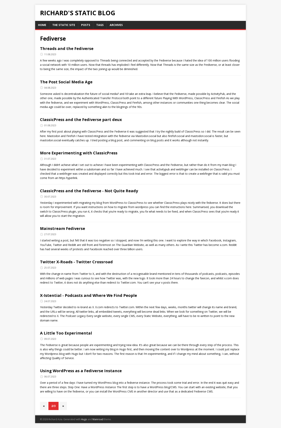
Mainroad (97, 419)
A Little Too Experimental (66, 333)
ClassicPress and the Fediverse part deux (81, 119)
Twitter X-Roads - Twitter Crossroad (76, 261)
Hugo (84, 419)
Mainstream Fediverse (62, 228)
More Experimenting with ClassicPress (78, 153)
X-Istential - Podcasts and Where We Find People (88, 295)
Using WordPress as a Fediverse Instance (81, 370)
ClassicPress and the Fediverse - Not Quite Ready (89, 190)
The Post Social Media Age (66, 82)
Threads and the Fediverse (66, 48)
